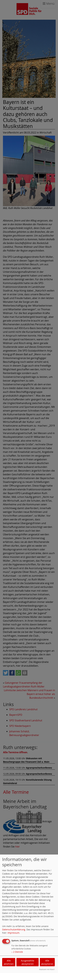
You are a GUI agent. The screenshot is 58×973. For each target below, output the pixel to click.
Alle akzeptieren (47, 962)
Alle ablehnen (9, 962)
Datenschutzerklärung (13, 929)
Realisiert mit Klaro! (47, 969)
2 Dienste (17, 951)
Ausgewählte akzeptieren (27, 962)
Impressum (13, 932)
